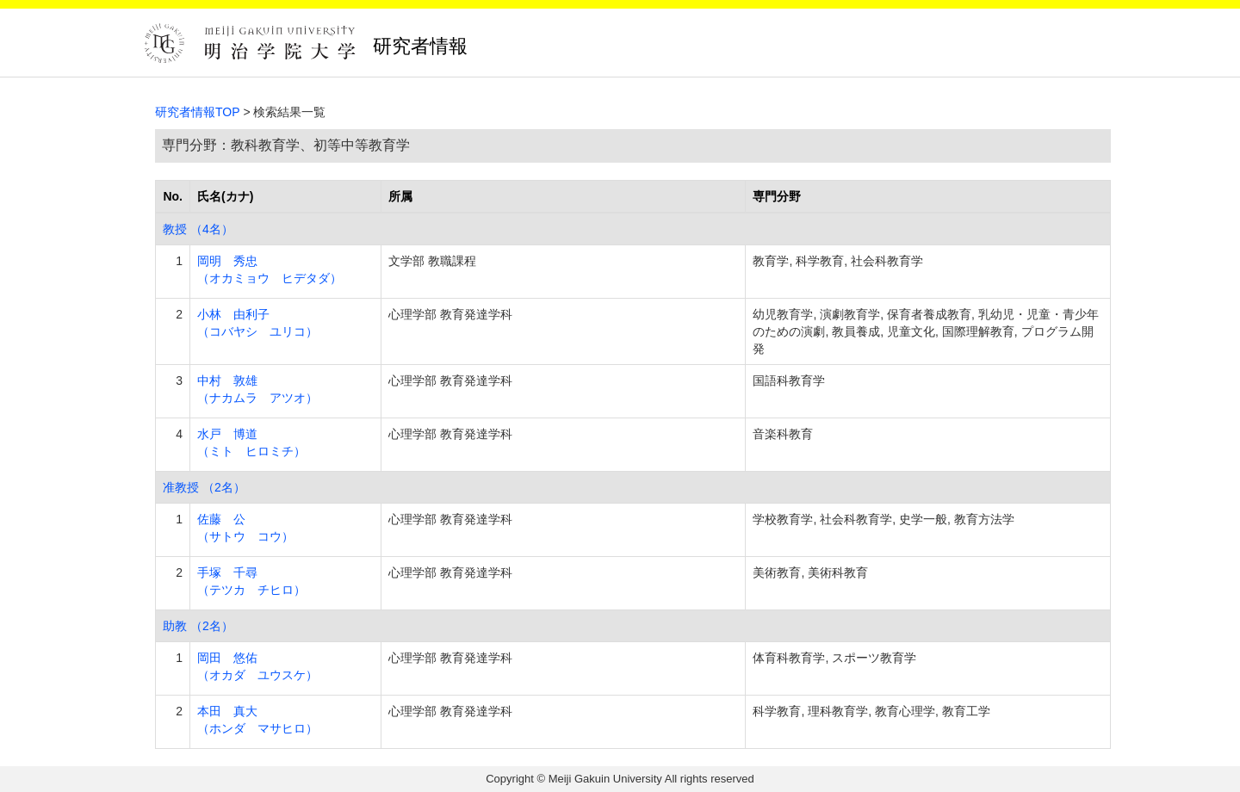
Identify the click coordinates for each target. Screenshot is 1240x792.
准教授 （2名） (204, 487)
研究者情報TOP (197, 112)
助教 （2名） (198, 626)
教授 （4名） (198, 229)
